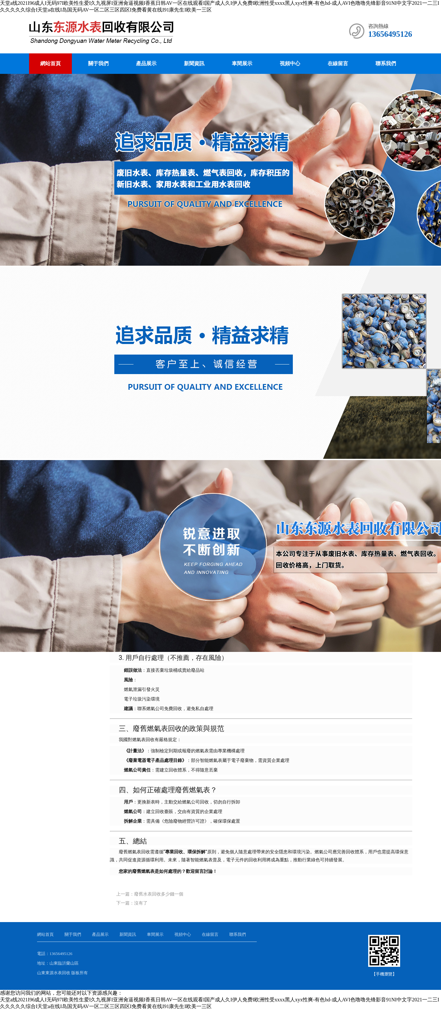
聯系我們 (386, 63)
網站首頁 (50, 63)
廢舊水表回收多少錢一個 (158, 894)
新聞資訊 (194, 63)
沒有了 (141, 903)
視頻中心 (290, 63)
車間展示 (242, 63)
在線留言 (338, 63)
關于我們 (98, 63)
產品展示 (146, 63)
